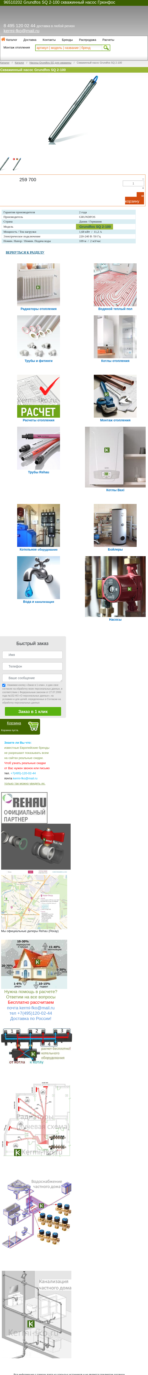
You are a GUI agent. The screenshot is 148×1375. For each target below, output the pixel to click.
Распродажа (87, 40)
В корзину (134, 198)
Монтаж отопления (16, 47)
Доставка (29, 40)
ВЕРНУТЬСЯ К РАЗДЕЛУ (25, 252)
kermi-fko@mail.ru (21, 30)
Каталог (11, 40)
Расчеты (108, 40)
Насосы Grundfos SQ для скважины (50, 62)
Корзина (14, 723)
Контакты (49, 40)
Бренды (67, 40)
